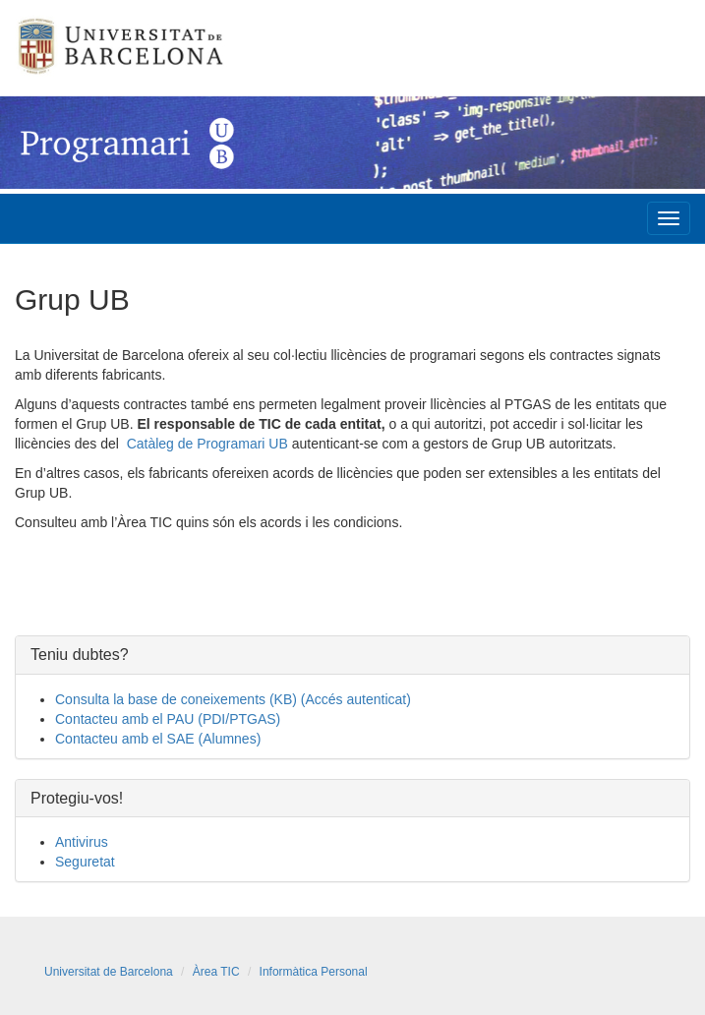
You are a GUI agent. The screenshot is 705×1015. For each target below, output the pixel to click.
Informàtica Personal (314, 972)
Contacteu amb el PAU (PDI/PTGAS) (167, 719)
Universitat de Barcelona (108, 972)
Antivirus (81, 842)
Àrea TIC (216, 972)
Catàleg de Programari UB (207, 443)
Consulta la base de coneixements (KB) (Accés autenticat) (233, 699)
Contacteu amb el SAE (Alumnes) (158, 738)
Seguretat (85, 861)
